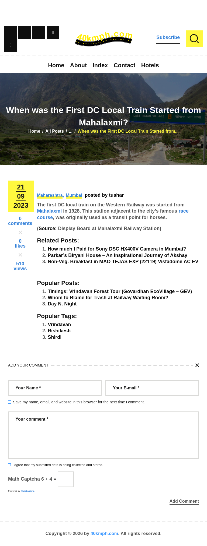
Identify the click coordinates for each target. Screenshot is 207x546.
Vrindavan (59, 324)
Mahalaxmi (49, 211)
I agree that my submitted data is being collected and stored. (57, 465)
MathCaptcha (27, 491)
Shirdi (54, 337)
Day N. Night (62, 304)
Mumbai (74, 195)
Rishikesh (59, 330)
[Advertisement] (103, 12)
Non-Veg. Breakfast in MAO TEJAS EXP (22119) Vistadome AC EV (123, 261)
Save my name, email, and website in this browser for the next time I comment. (79, 402)
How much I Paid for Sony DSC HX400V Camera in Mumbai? (117, 249)
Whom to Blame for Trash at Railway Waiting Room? (108, 297)
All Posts (54, 131)
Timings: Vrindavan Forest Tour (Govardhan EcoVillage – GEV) (120, 291)
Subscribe (168, 37)
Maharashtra (50, 195)
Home (34, 131)
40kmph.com (104, 533)
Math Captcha (24, 479)
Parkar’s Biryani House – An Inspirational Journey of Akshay (117, 255)
